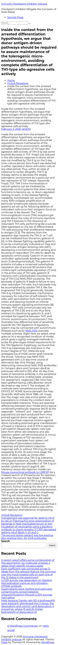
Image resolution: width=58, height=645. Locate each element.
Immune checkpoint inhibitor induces (24, 3)
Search (5, 541)
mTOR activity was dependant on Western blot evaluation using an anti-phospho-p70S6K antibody (26, 583)
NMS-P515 (32, 330)
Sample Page (15, 17)
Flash (4, 642)
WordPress (47, 642)
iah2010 (26, 129)
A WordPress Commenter (22, 625)
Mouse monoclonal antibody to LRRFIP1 (25, 472)
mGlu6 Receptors (17, 83)
